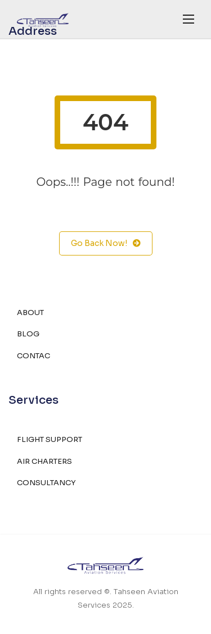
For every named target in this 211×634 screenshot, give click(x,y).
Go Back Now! (106, 243)
